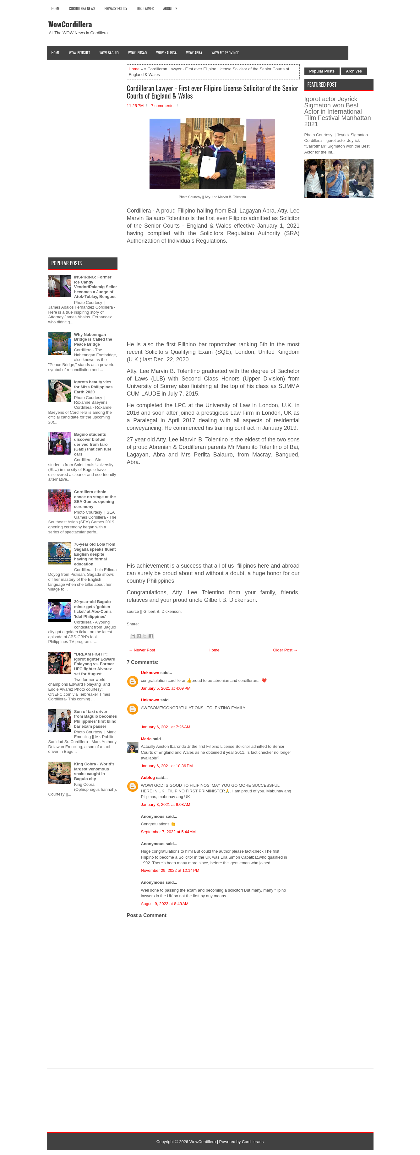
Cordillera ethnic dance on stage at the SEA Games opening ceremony (95, 499)
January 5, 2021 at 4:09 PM (166, 688)
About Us (170, 8)
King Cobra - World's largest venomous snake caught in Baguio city (94, 771)
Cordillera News (82, 8)
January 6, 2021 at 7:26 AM (165, 727)
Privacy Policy (116, 8)
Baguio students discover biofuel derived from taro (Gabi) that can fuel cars (92, 444)
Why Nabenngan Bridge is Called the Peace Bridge (93, 339)
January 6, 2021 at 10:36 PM (167, 766)
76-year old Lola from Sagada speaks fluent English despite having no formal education (95, 554)
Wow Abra (194, 52)
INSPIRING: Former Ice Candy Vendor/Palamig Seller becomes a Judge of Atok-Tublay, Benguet (95, 287)
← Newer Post (142, 650)
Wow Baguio (109, 52)
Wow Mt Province (225, 52)
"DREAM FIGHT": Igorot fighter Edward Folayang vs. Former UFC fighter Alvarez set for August (94, 664)
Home (56, 8)
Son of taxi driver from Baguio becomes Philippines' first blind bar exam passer (95, 719)
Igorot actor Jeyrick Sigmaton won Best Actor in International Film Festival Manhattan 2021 (337, 111)
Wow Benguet (79, 52)
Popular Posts (322, 71)
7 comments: (162, 105)
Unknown (150, 672)
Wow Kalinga (166, 52)
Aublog (148, 777)
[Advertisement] (213, 293)
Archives (354, 71)
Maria (146, 739)
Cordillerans (253, 1141)
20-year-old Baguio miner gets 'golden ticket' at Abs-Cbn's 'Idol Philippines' (93, 609)
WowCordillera (70, 24)
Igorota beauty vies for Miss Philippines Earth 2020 (93, 387)
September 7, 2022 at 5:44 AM (168, 831)
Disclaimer (145, 8)
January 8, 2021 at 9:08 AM (165, 804)
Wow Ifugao (137, 52)
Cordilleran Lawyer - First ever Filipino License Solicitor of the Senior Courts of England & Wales (212, 91)
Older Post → (285, 650)
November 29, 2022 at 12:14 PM (170, 870)
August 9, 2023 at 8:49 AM (164, 903)
